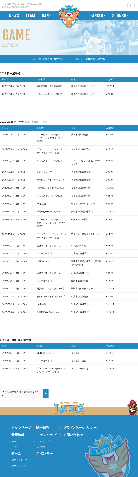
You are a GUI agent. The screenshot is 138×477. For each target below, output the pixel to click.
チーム (15, 441)
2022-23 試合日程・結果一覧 (90, 58)
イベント (16, 447)
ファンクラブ (46, 435)
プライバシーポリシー (80, 428)
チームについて (19, 465)
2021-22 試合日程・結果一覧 (48, 58)
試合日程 (42, 428)
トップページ (21, 428)
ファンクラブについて (47, 441)
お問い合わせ (73, 435)
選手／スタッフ (19, 460)
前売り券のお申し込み (36, 122)
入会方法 (41, 447)
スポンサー (44, 453)
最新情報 (17, 435)
